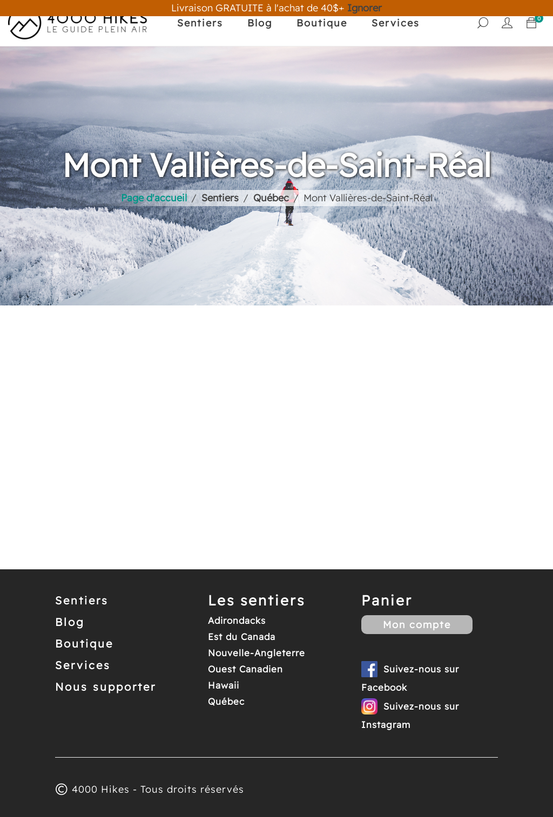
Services (396, 23)
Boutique (321, 23)
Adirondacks (237, 620)
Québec (226, 701)
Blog (259, 23)
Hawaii (223, 685)
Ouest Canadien (245, 669)
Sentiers (200, 23)
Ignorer (364, 8)
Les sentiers (256, 600)
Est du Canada (241, 636)
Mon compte (417, 624)
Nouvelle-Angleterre (256, 652)
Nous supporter (105, 686)
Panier (387, 600)
